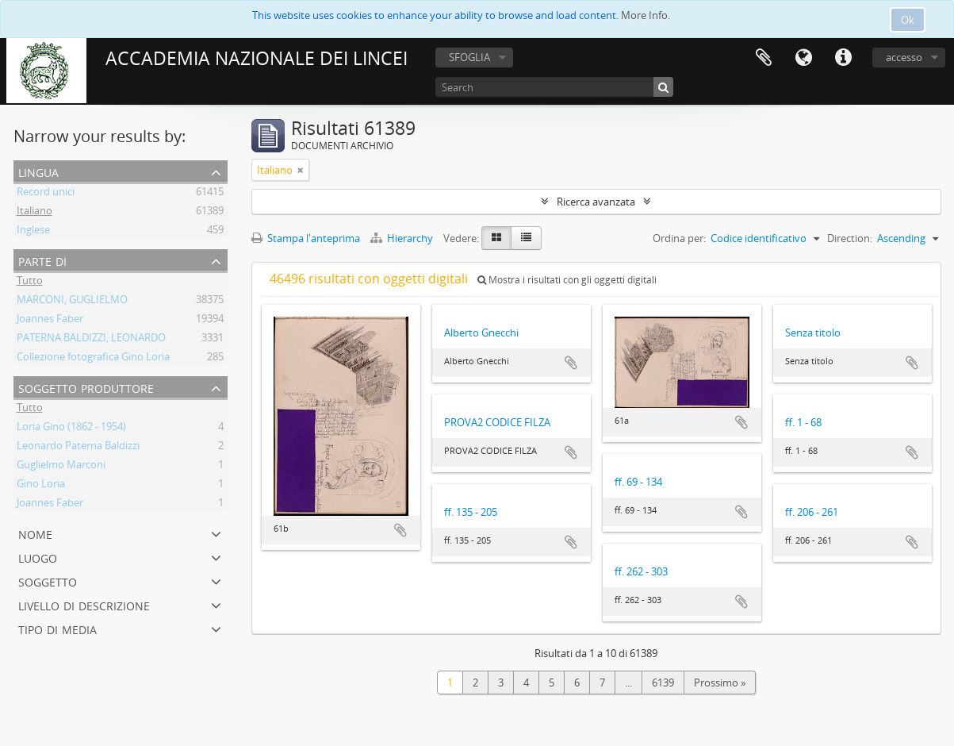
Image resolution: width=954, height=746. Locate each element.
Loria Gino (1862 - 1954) (71, 428)
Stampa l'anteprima (305, 238)
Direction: (849, 238)
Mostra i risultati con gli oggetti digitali (567, 279)
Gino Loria (41, 486)
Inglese (33, 232)
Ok (907, 20)
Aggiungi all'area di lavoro (400, 530)
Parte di (42, 260)
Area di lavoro (764, 58)
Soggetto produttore (86, 387)
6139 (663, 682)
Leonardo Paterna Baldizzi (78, 447)
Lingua (803, 58)
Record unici (46, 193)
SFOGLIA (469, 57)
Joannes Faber (50, 320)
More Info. (645, 15)
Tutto (30, 282)
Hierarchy (402, 238)
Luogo (37, 556)
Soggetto (47, 580)
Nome (35, 533)
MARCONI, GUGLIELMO (72, 301)
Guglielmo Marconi (61, 467)
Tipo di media (57, 628)
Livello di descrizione (84, 604)
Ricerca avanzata (596, 201)
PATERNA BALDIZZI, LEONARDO (91, 340)
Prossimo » (719, 682)
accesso (904, 57)
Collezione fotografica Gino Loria (93, 359)
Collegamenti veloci (843, 58)
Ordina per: (679, 238)
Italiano (34, 213)
